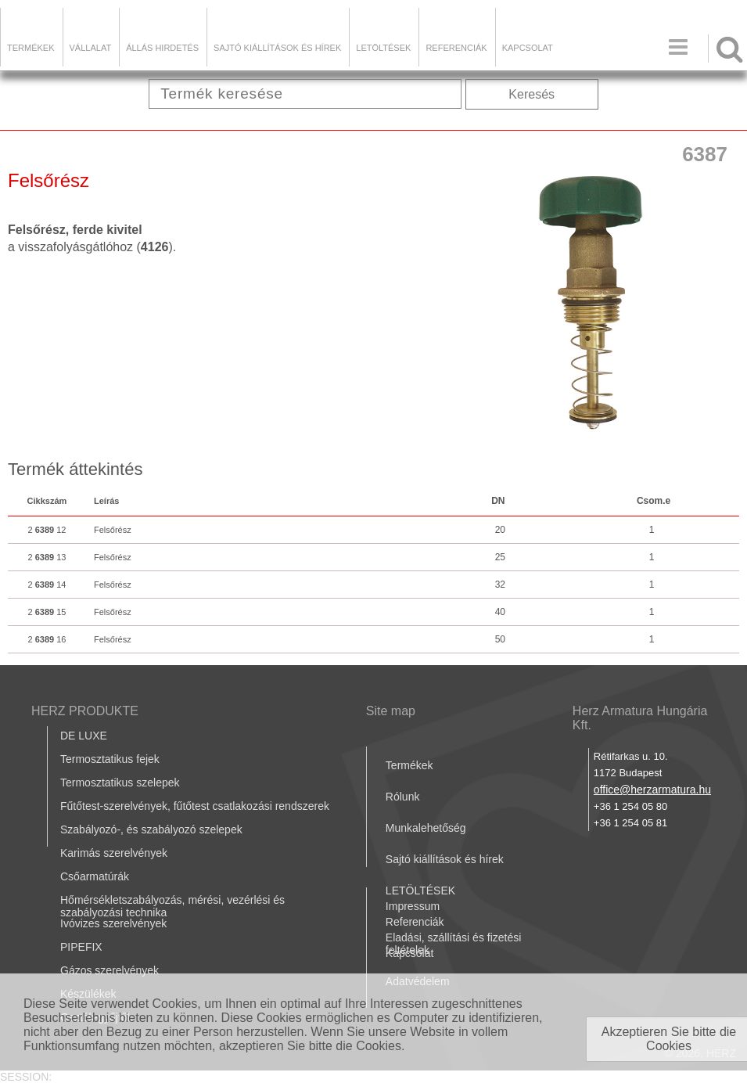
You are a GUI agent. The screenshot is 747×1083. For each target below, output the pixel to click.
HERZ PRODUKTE (84, 711)
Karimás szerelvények (113, 853)
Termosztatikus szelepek (120, 782)
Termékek (31, 47)
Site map (390, 711)
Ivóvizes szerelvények (113, 923)
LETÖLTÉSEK (383, 47)
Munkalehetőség (426, 828)
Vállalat (91, 47)
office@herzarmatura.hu (652, 789)
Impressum (413, 906)
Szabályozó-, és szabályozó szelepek (151, 829)
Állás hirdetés (162, 47)
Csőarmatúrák (94, 876)
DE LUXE (83, 735)
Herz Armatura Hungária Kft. (640, 718)
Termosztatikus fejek (110, 759)
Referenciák (456, 47)
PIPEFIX (81, 947)
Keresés (531, 94)
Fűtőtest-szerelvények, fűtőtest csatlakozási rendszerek (194, 806)
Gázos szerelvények (109, 970)
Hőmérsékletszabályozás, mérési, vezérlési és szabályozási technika (172, 906)
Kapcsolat (527, 47)
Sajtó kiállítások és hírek (277, 47)
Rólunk (403, 796)
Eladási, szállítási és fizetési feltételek (454, 943)
